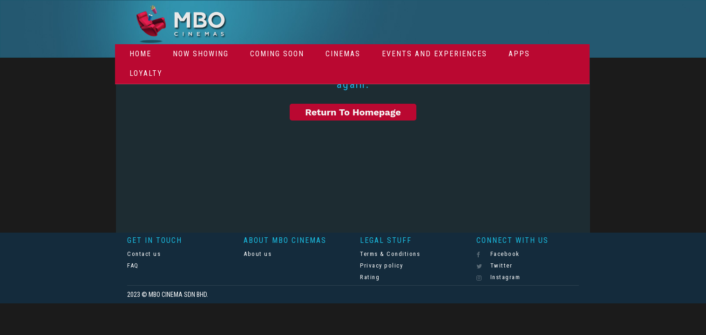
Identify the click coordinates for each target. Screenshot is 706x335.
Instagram (498, 277)
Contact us (144, 253)
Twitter (494, 265)
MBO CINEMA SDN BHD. (178, 294)
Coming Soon (277, 53)
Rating (370, 277)
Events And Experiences (434, 53)
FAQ (133, 265)
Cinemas (343, 53)
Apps (519, 53)
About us (258, 253)
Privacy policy (381, 265)
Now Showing (201, 53)
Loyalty (146, 73)
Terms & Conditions (390, 253)
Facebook (498, 254)
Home (140, 53)
